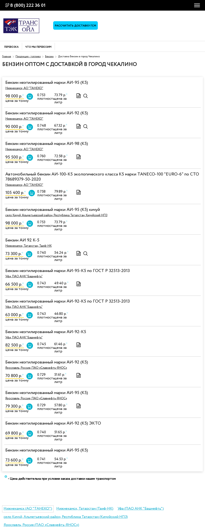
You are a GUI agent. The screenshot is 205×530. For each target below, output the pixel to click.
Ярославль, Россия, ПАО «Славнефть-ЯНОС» (36, 368)
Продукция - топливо (28, 56)
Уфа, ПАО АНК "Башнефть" (24, 276)
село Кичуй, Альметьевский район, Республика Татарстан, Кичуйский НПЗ (56, 215)
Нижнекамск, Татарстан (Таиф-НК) (84, 508)
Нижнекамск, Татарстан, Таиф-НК (28, 246)
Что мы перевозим (38, 47)
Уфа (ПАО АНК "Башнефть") (141, 508)
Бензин (49, 56)
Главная (6, 56)
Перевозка (11, 47)
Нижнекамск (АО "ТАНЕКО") (28, 508)
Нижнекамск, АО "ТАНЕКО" (24, 88)
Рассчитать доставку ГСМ (75, 26)
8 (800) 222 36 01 (28, 5)
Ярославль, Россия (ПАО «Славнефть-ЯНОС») (41, 525)
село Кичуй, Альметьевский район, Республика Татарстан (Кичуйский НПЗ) (66, 517)
